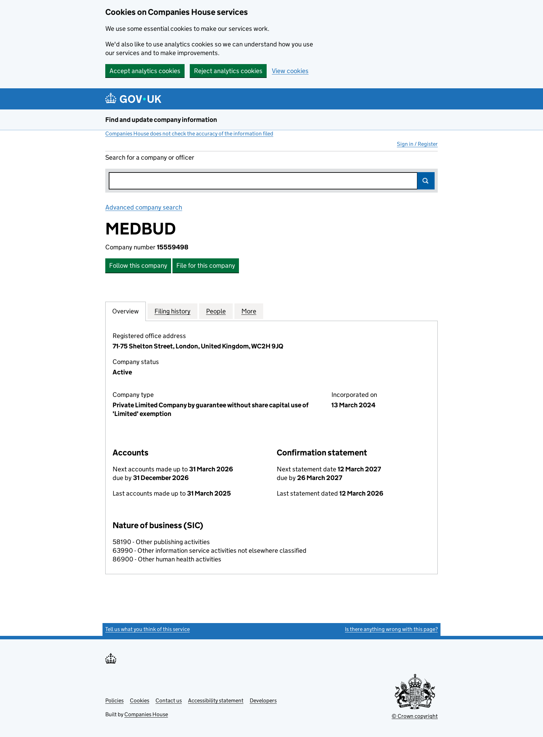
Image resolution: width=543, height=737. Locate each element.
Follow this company (138, 265)
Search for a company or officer (149, 157)
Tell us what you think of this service (147, 629)
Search (426, 180)
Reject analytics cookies (228, 71)
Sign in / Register (417, 144)
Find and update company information (161, 120)
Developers (263, 700)
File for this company (205, 265)
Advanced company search (143, 207)
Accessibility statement (215, 700)
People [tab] (216, 311)
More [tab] (248, 311)
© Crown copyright (415, 716)
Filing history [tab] (172, 311)
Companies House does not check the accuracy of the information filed (189, 133)
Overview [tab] (125, 311)
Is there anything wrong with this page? (391, 629)
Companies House (146, 714)
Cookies (139, 700)
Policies (114, 700)
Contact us (168, 700)
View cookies (290, 71)
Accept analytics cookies (144, 71)
